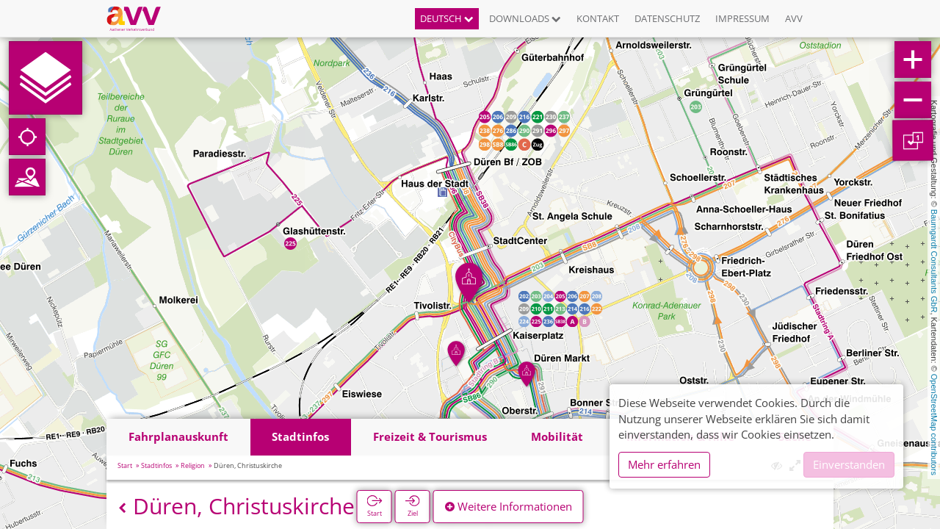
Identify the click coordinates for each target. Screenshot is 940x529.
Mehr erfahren (664, 464)
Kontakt (597, 18)
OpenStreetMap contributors (934, 424)
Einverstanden (849, 464)
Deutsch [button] (447, 18)
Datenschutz (667, 18)
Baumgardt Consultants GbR (934, 261)
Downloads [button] (525, 18)
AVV (794, 18)
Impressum (742, 18)
